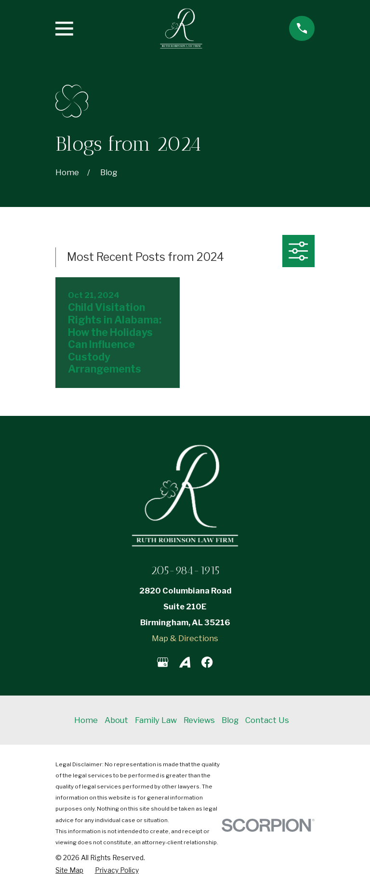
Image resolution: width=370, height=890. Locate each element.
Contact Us (267, 720)
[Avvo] (184, 662)
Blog (230, 720)
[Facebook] (206, 662)
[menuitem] (69, 870)
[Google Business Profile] (162, 662)
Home (86, 720)
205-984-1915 (185, 570)
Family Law (156, 720)
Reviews (199, 720)
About (116, 720)
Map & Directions (185, 638)
